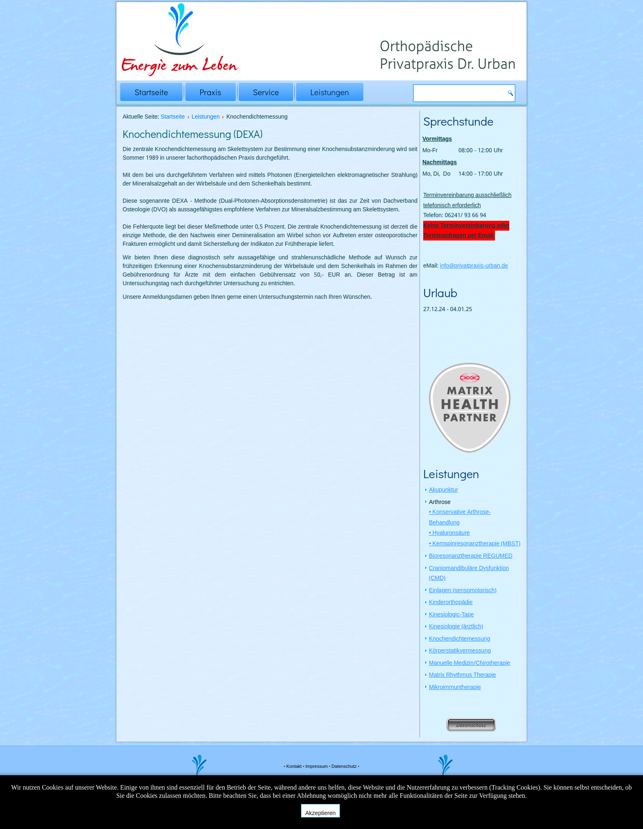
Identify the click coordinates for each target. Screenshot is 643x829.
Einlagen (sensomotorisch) (463, 591)
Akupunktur (443, 491)
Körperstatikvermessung (460, 652)
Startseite (151, 92)
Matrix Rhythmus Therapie (462, 676)
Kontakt (294, 766)
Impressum (317, 766)
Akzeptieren (321, 813)
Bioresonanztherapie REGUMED (471, 557)
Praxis (210, 92)
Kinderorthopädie (451, 603)
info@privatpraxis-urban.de (474, 266)
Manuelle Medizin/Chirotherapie (469, 664)
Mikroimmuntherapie (455, 688)
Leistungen (329, 92)
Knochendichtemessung (459, 640)
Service (266, 92)
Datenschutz (344, 766)
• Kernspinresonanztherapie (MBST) (474, 545)
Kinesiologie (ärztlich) (456, 627)
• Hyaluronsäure (449, 534)
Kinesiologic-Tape (451, 616)
